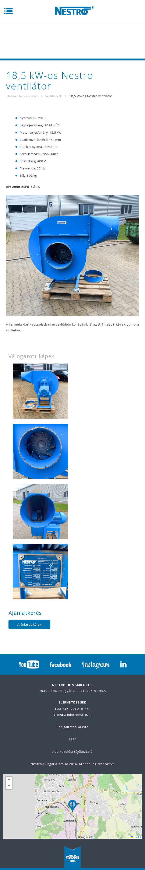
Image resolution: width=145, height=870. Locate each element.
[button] (72, 806)
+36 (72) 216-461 (76, 708)
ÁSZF (73, 739)
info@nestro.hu (79, 714)
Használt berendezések (22, 96)
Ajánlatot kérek (29, 624)
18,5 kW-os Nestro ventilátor (90, 96)
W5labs (72, 857)
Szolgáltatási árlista (72, 727)
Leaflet (136, 837)
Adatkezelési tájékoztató (72, 751)
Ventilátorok (54, 96)
